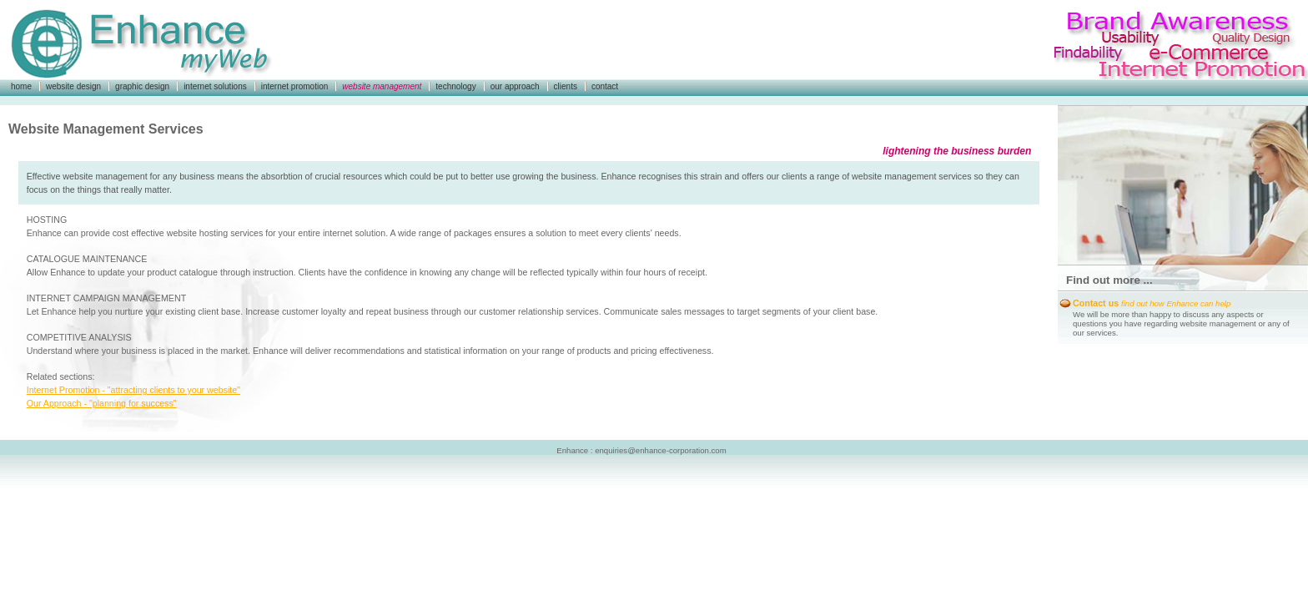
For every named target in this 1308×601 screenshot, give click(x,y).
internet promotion (295, 86)
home (21, 86)
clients (565, 86)
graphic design (142, 86)
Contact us (1151, 303)
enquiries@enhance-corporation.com (660, 450)
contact (604, 86)
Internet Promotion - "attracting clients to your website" (133, 390)
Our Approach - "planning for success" (102, 403)
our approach (515, 86)
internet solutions (215, 86)
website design (73, 86)
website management (381, 86)
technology (455, 86)
